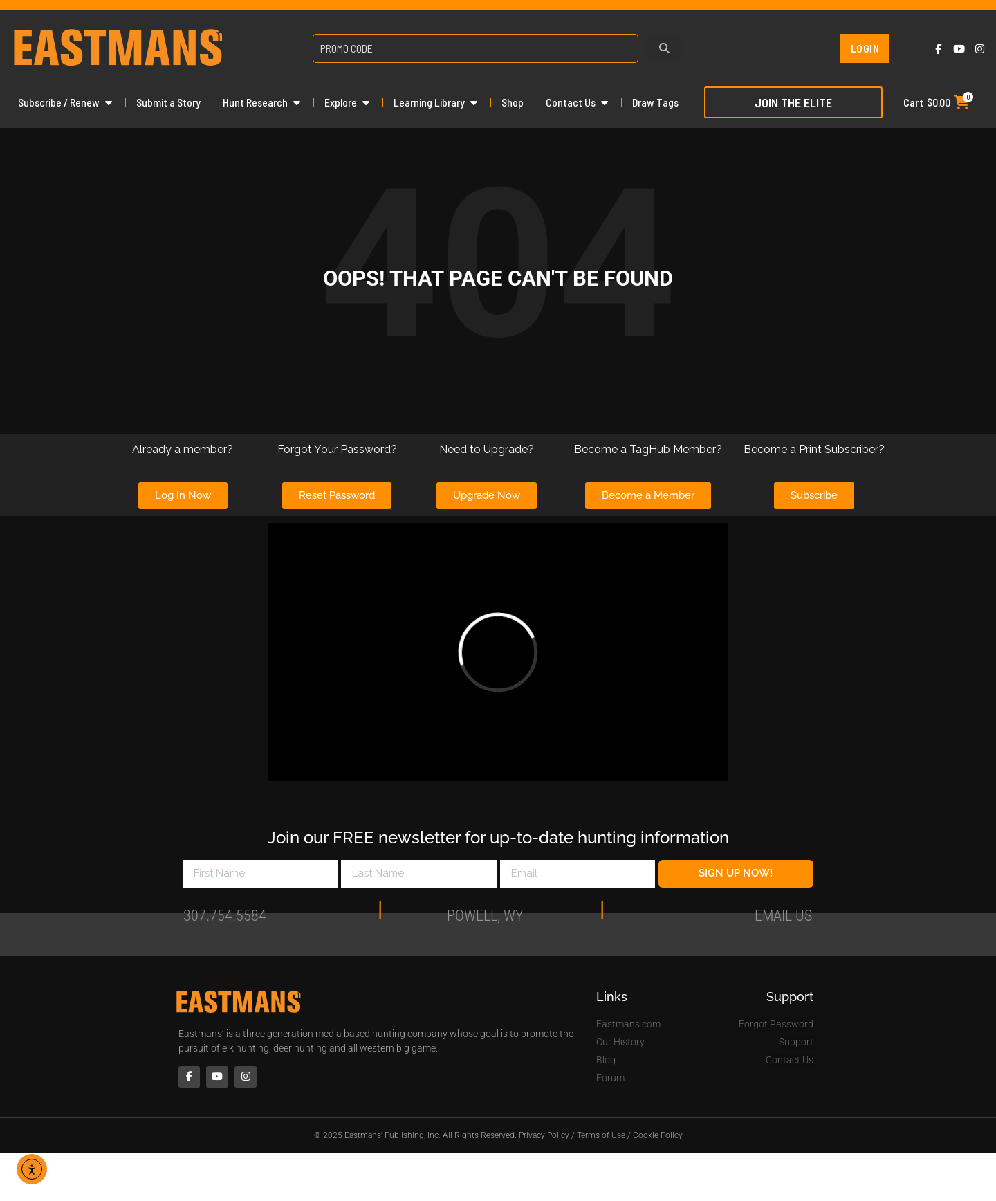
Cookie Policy (658, 1137)
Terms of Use (601, 1137)
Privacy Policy (544, 1137)
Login (865, 48)
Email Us (783, 919)
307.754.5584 (224, 919)
